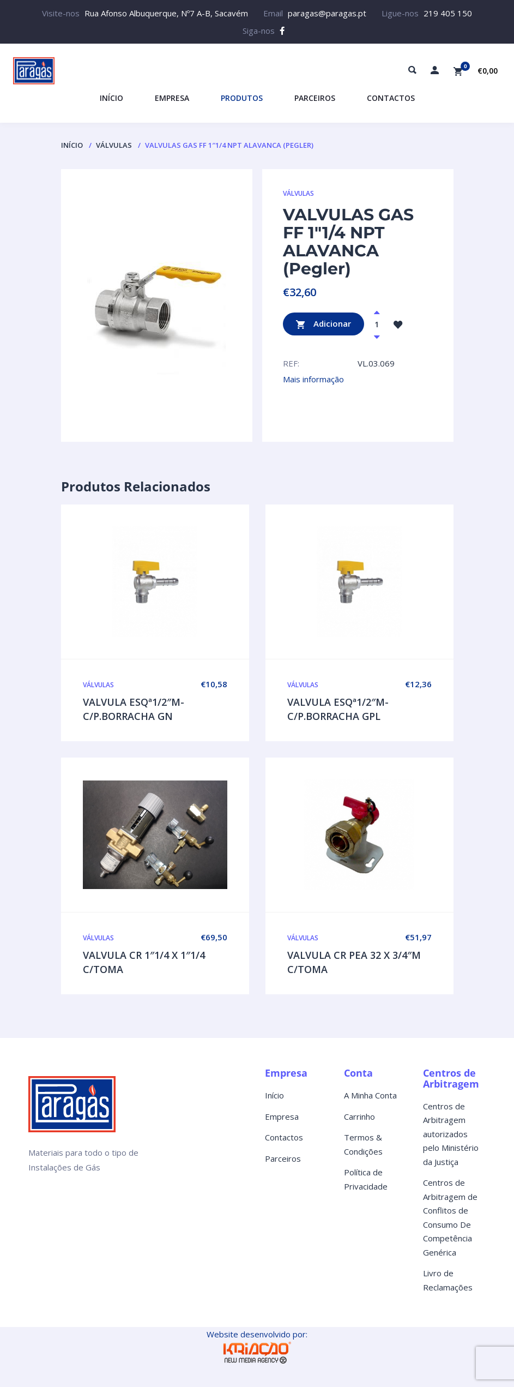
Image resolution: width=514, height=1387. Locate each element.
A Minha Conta (370, 1095)
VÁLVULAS (114, 145)
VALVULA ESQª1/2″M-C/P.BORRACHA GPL (338, 709)
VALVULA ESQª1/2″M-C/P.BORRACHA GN (133, 709)
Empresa (282, 1116)
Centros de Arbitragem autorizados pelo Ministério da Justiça (451, 1134)
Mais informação (313, 379)
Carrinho (359, 1116)
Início (72, 145)
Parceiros (283, 1158)
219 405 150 (448, 13)
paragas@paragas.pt (327, 13)
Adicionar (323, 324)
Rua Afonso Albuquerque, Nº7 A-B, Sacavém (166, 13)
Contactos (284, 1137)
